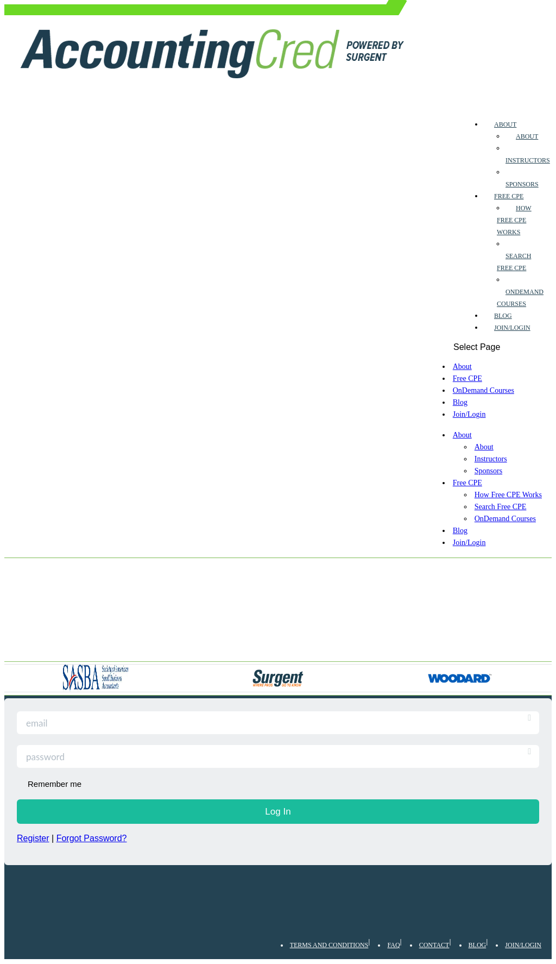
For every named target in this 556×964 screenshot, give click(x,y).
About (505, 124)
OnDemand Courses (483, 390)
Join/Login (512, 327)
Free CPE (508, 196)
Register (33, 838)
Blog (503, 316)
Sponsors (522, 184)
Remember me (54, 784)
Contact (434, 945)
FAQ (393, 945)
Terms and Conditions (329, 945)
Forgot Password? (91, 838)
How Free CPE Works (514, 220)
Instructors (528, 160)
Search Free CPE (501, 507)
